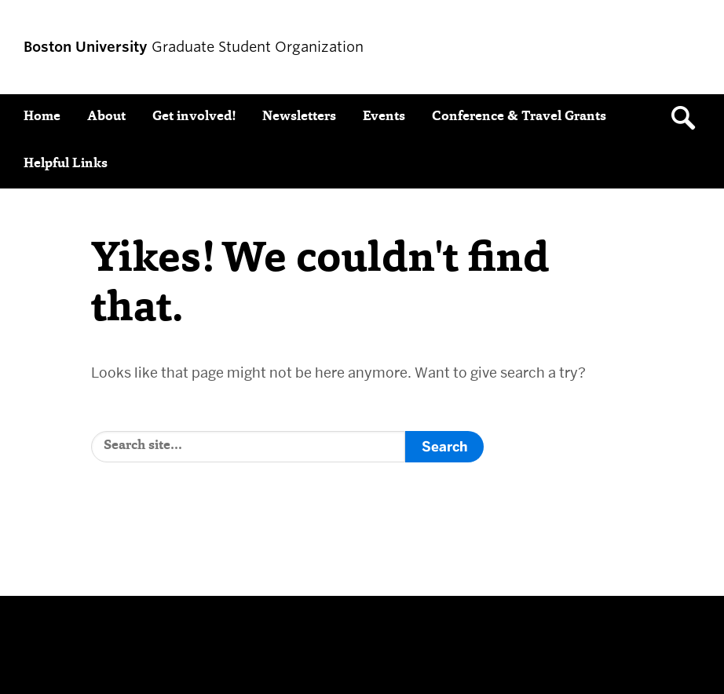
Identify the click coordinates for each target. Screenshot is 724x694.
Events (384, 117)
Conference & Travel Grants (519, 117)
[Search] (248, 446)
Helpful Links (66, 164)
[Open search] (688, 117)
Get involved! (194, 117)
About (106, 117)
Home (42, 117)
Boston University (68, 639)
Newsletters (299, 117)
